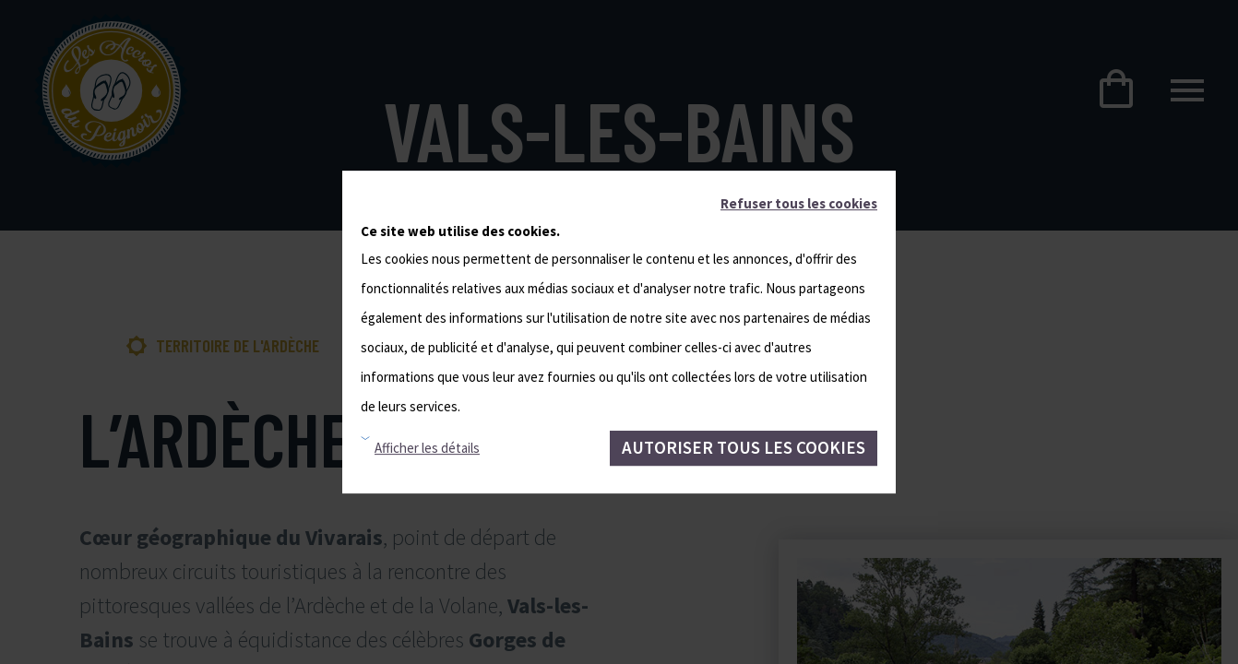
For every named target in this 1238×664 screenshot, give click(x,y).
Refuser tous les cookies (798, 203)
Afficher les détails (427, 447)
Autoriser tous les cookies (743, 447)
